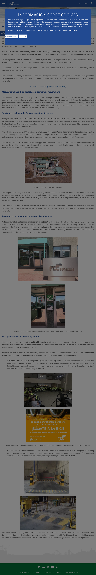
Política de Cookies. (70, 30)
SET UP (23, 36)
